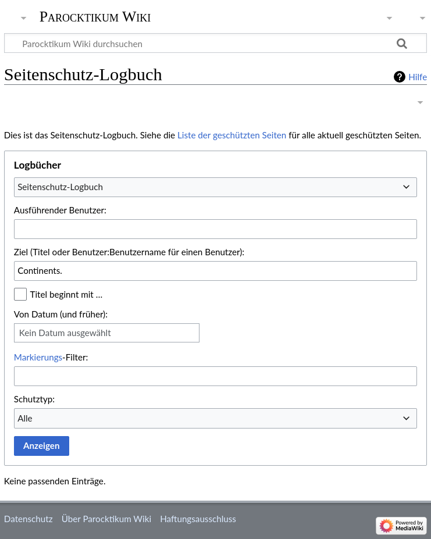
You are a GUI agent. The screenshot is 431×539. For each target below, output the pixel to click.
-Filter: (51, 357)
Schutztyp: (34, 399)
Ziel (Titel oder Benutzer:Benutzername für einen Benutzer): (129, 252)
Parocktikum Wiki (95, 15)
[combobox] (215, 187)
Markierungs (38, 357)
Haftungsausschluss (198, 518)
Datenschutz (28, 518)
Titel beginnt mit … (66, 294)
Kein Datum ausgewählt (65, 332)
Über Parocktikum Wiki (106, 518)
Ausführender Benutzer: (60, 210)
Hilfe (417, 77)
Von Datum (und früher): (61, 314)
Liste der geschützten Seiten (231, 135)
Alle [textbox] (24, 418)
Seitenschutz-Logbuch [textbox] (60, 186)
